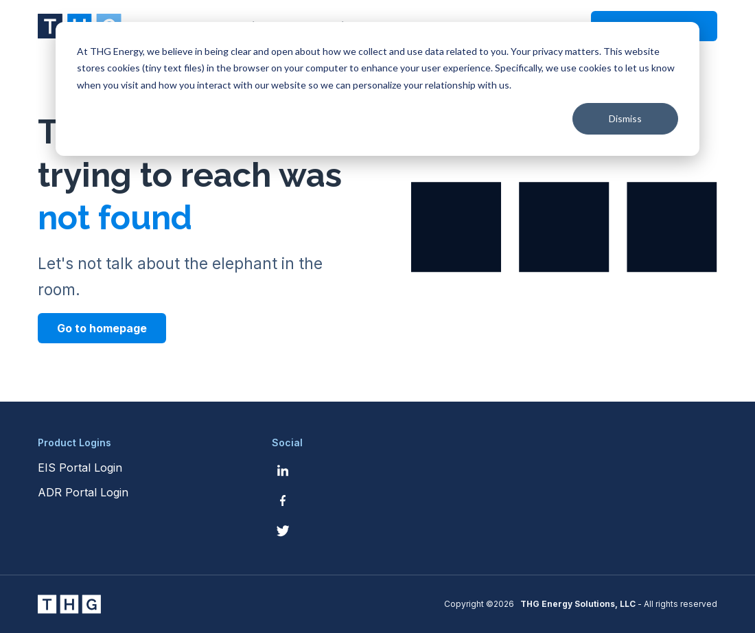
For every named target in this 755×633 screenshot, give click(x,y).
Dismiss (625, 118)
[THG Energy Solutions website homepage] (69, 604)
